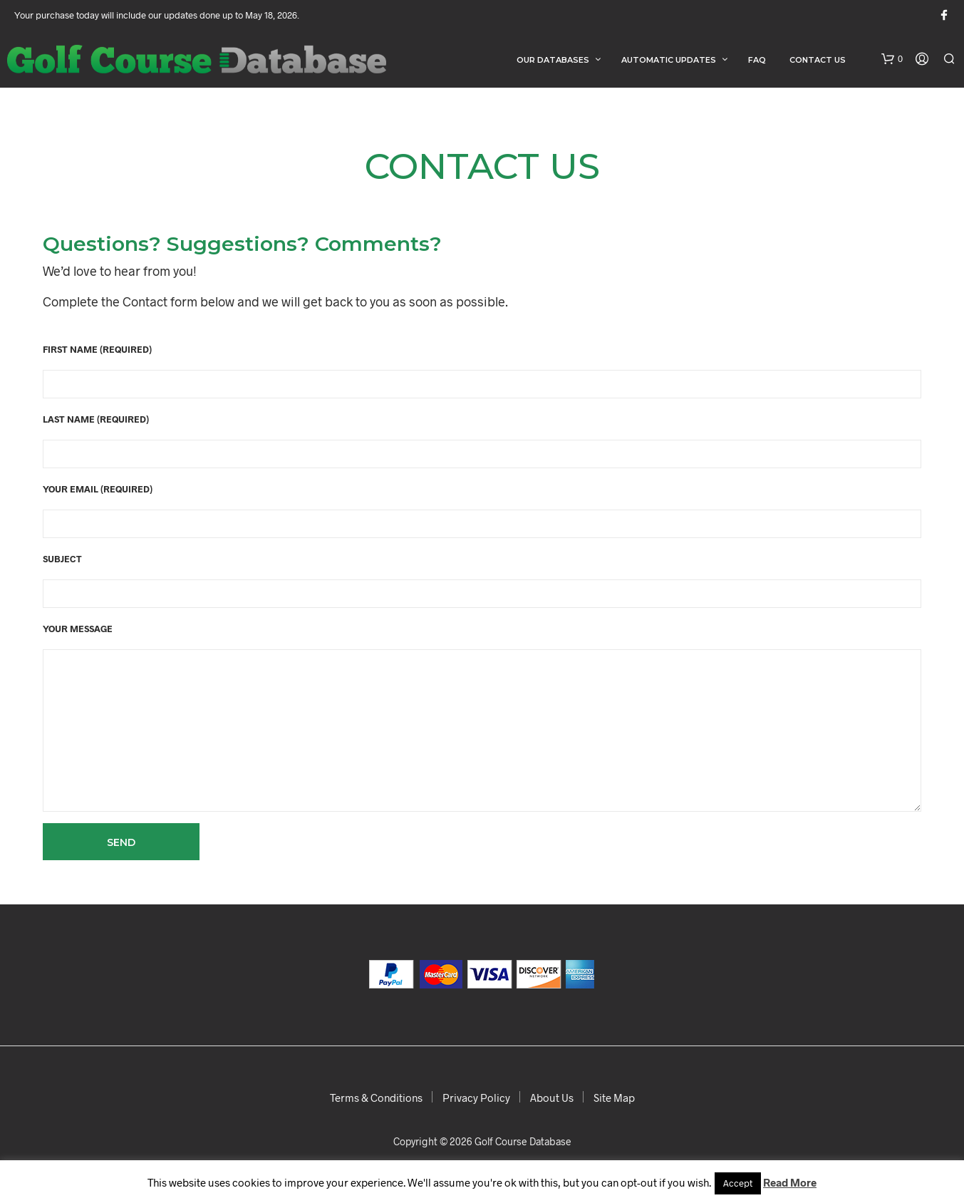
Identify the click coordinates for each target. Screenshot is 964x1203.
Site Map (614, 1097)
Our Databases (553, 60)
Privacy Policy (476, 1097)
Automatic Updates (668, 60)
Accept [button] (737, 1183)
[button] (892, 59)
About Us (552, 1097)
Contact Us (817, 60)
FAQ (757, 60)
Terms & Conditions (376, 1097)
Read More (790, 1182)
